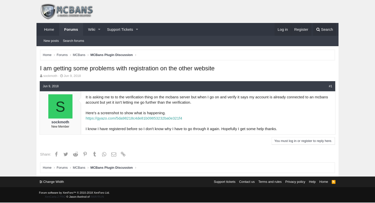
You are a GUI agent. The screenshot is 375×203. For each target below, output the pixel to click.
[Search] (324, 29)
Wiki (91, 29)
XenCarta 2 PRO (55, 197)
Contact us (246, 182)
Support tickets (224, 182)
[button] (99, 29)
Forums (71, 29)
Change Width (52, 182)
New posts (51, 41)
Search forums (73, 41)
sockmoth (51, 76)
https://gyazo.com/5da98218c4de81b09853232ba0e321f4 (134, 118)
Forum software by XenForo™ (74, 193)
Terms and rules (269, 182)
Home (49, 29)
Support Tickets (120, 29)
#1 (329, 86)
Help (312, 182)
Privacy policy (295, 182)
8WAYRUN (97, 197)
